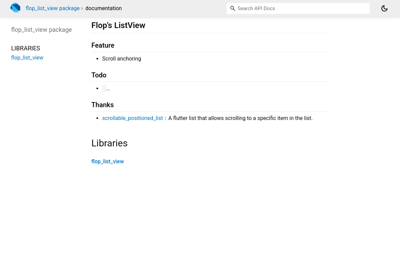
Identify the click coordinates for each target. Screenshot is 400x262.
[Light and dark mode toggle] (384, 8)
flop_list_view (107, 161)
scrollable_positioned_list (132, 118)
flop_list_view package (53, 8)
